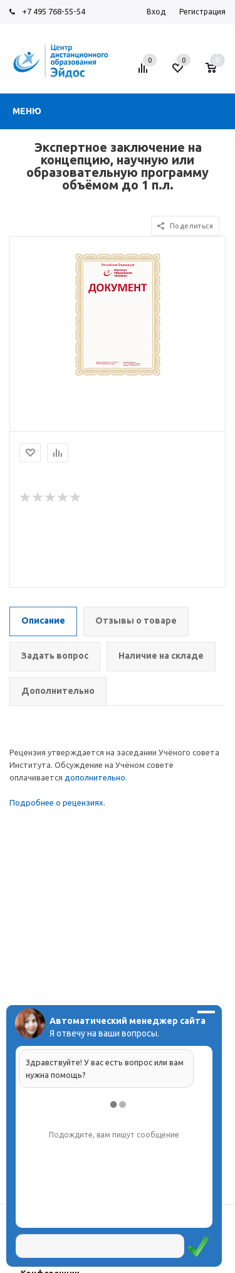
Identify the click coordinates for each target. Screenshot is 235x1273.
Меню (27, 111)
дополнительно (95, 777)
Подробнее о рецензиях (56, 802)
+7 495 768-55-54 (53, 11)
